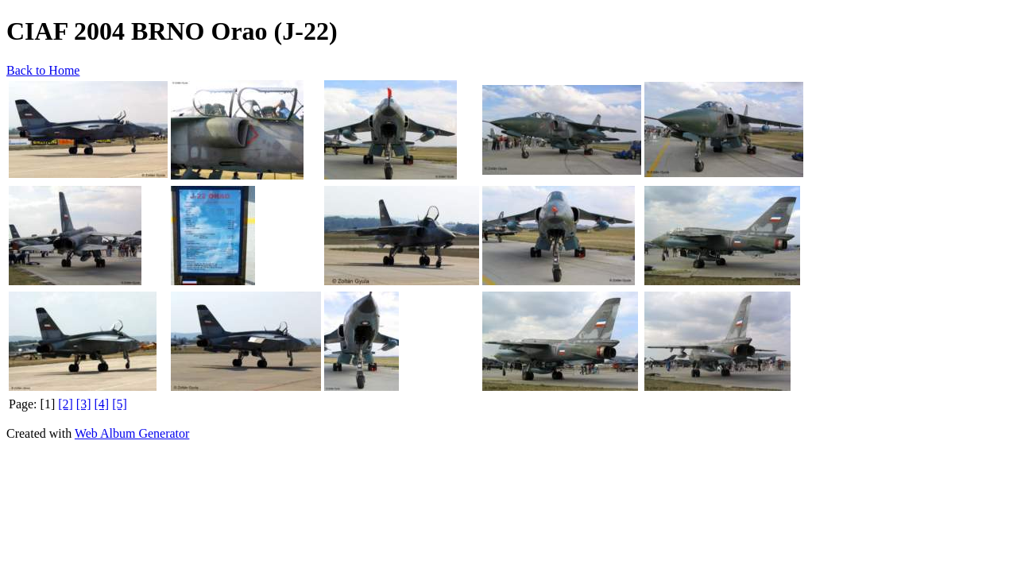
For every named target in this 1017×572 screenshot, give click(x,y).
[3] (83, 404)
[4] (102, 404)
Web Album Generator (132, 433)
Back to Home (42, 70)
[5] (119, 404)
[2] (65, 404)
